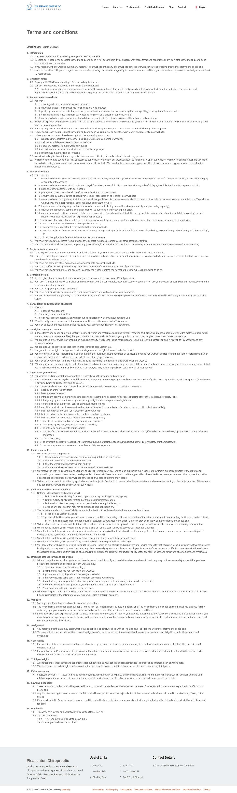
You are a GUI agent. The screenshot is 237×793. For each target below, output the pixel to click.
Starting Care (99, 777)
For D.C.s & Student (154, 7)
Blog (171, 7)
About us (117, 7)
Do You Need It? (131, 771)
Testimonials (133, 7)
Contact (182, 7)
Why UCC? (128, 765)
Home (105, 7)
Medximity (66, 790)
